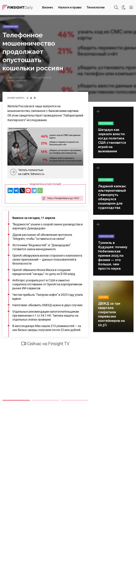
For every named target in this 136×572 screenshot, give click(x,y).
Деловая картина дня (17, 7)
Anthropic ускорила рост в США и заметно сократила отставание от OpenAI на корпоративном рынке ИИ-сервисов (47, 284)
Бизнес (47, 7)
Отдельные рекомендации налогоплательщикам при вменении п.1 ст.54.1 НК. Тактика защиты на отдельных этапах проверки (45, 315)
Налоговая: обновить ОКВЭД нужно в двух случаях (47, 305)
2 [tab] (45, 400)
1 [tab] (16, 400)
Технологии (96, 7)
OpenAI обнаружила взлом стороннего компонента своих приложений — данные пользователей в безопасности (47, 259)
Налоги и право (70, 7)
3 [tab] (74, 400)
